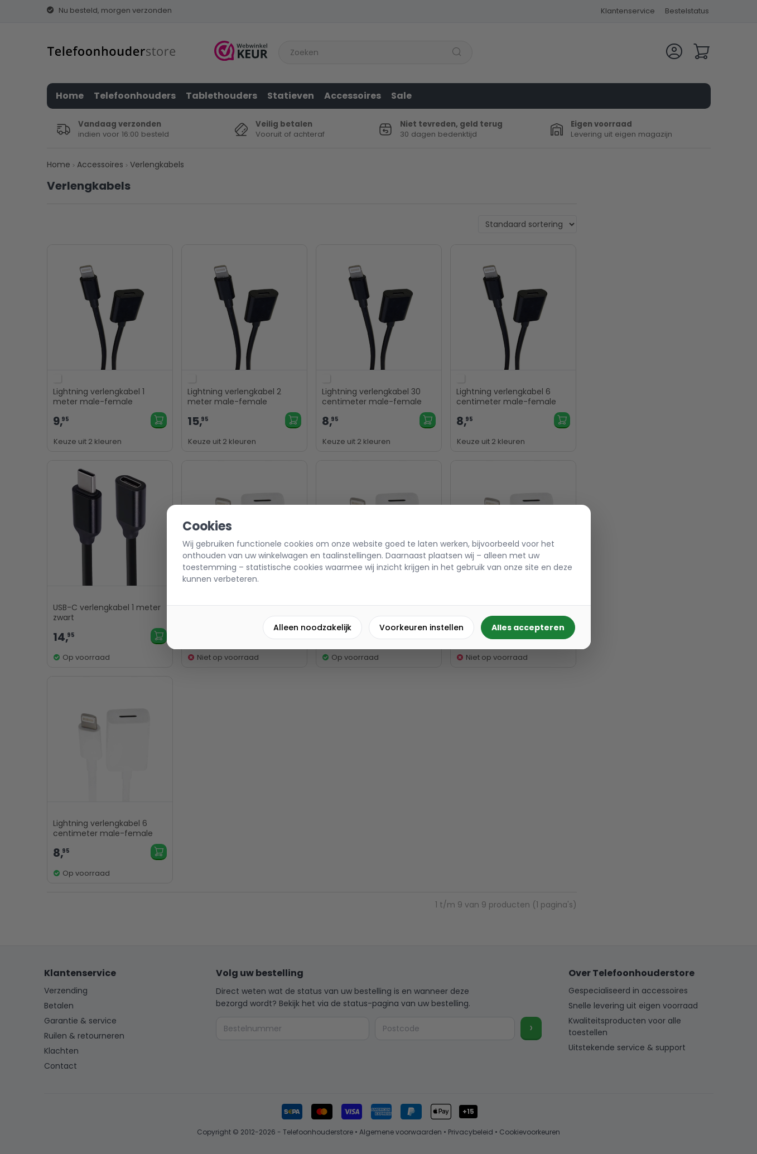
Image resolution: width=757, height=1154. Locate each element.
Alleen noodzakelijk (312, 627)
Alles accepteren (528, 627)
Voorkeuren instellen (421, 627)
